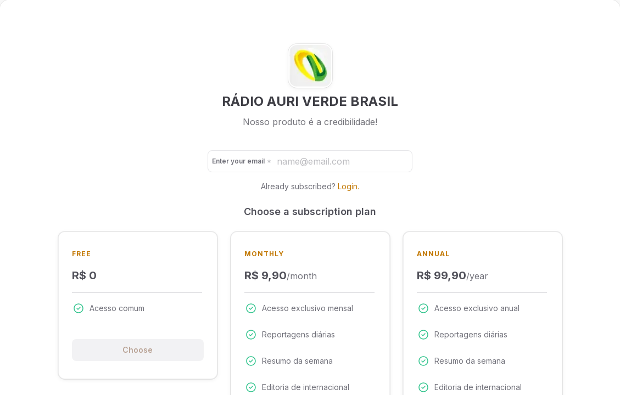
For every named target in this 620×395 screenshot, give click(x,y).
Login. (348, 186)
